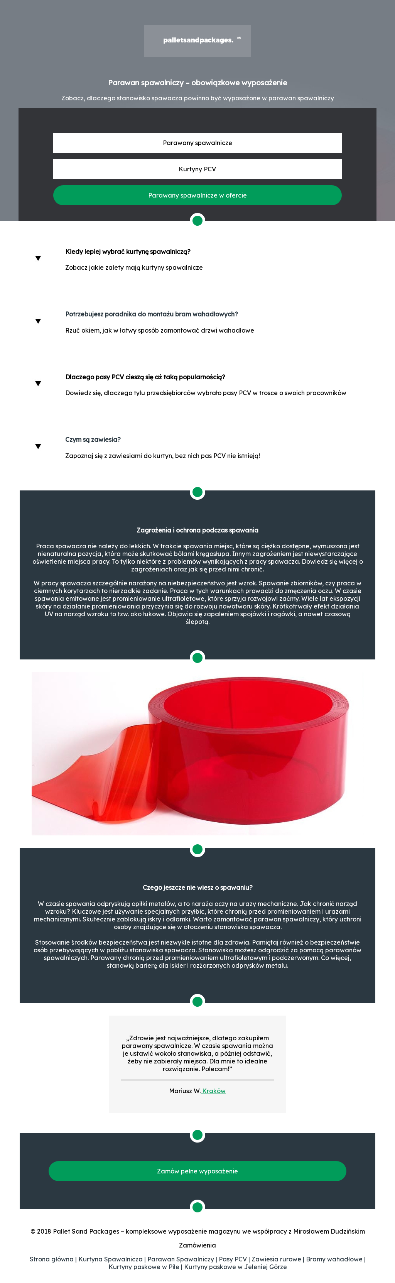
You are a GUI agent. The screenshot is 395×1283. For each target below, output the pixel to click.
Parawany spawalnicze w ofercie (197, 195)
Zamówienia (197, 1245)
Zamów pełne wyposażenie (197, 1171)
